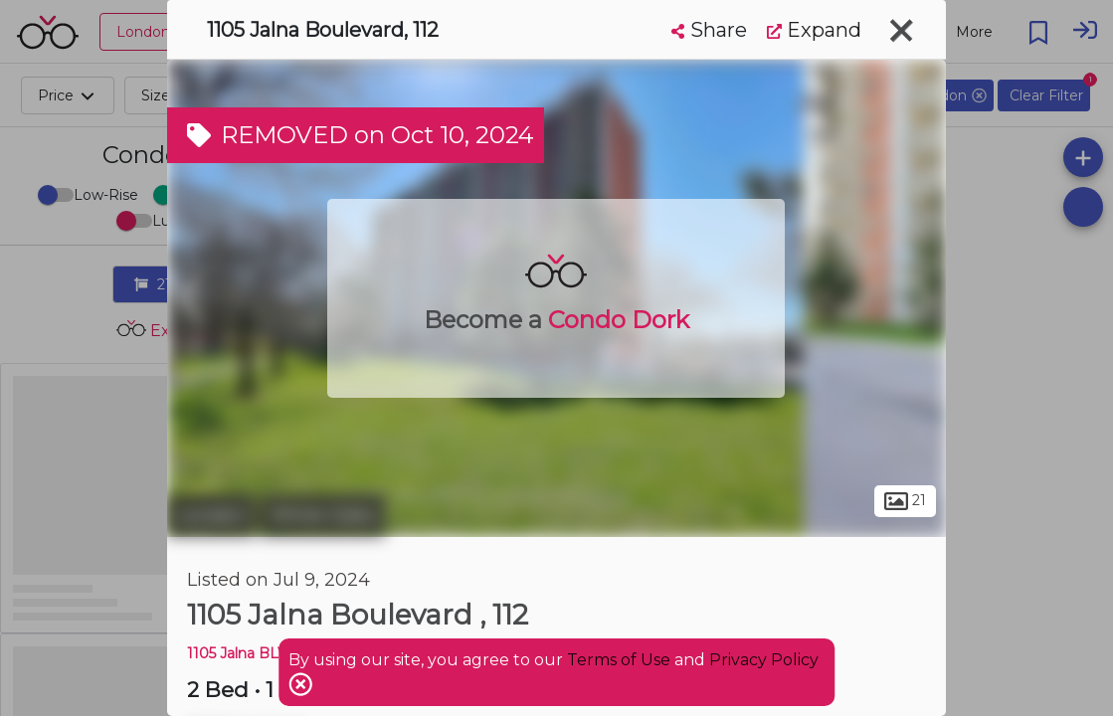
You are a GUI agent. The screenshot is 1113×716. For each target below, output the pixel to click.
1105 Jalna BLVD (243, 653)
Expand (814, 30)
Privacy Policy (764, 659)
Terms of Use (618, 659)
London (211, 515)
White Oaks (322, 515)
